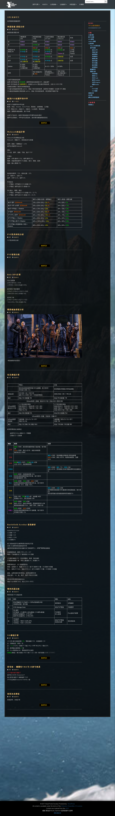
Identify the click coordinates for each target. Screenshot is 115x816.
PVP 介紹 (95, 89)
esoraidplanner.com (94, 28)
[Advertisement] (98, 135)
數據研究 (16, 29)
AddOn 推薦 (92, 41)
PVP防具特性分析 (15, 234)
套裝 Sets (94, 76)
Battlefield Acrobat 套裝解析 (21, 525)
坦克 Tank (95, 78)
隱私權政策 (57, 813)
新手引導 (36, 4)
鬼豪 (9, 29)
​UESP (67, 808)
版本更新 (94, 65)
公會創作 (63, 4)
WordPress (71, 804)
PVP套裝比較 (13, 254)
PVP (91, 86)
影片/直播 (91, 37)
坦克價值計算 (13, 375)
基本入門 (94, 50)
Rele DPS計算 (14, 275)
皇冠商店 (94, 67)
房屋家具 (94, 56)
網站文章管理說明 (93, 97)
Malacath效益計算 (16, 132)
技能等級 (94, 73)
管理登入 (91, 104)
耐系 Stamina (96, 80)
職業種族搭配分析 (15, 310)
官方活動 (94, 63)
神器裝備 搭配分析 (16, 27)
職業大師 (93, 71)
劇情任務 (94, 58)
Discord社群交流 (95, 45)
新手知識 (93, 48)
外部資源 (73, 4)
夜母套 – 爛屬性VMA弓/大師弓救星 (24, 667)
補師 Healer (95, 84)
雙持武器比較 (13, 589)
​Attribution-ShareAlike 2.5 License (71, 806)
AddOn (45, 4)
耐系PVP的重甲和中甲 (17, 99)
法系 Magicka (96, 82)
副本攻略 (94, 61)
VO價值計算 (13, 635)
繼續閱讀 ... (45, 123)
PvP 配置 (16, 101)
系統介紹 (94, 52)
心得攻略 (53, 4)
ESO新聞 (91, 39)
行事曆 (81, 4)
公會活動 (91, 35)
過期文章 (91, 93)
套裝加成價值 (13, 694)
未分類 (90, 95)
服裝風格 (94, 54)
